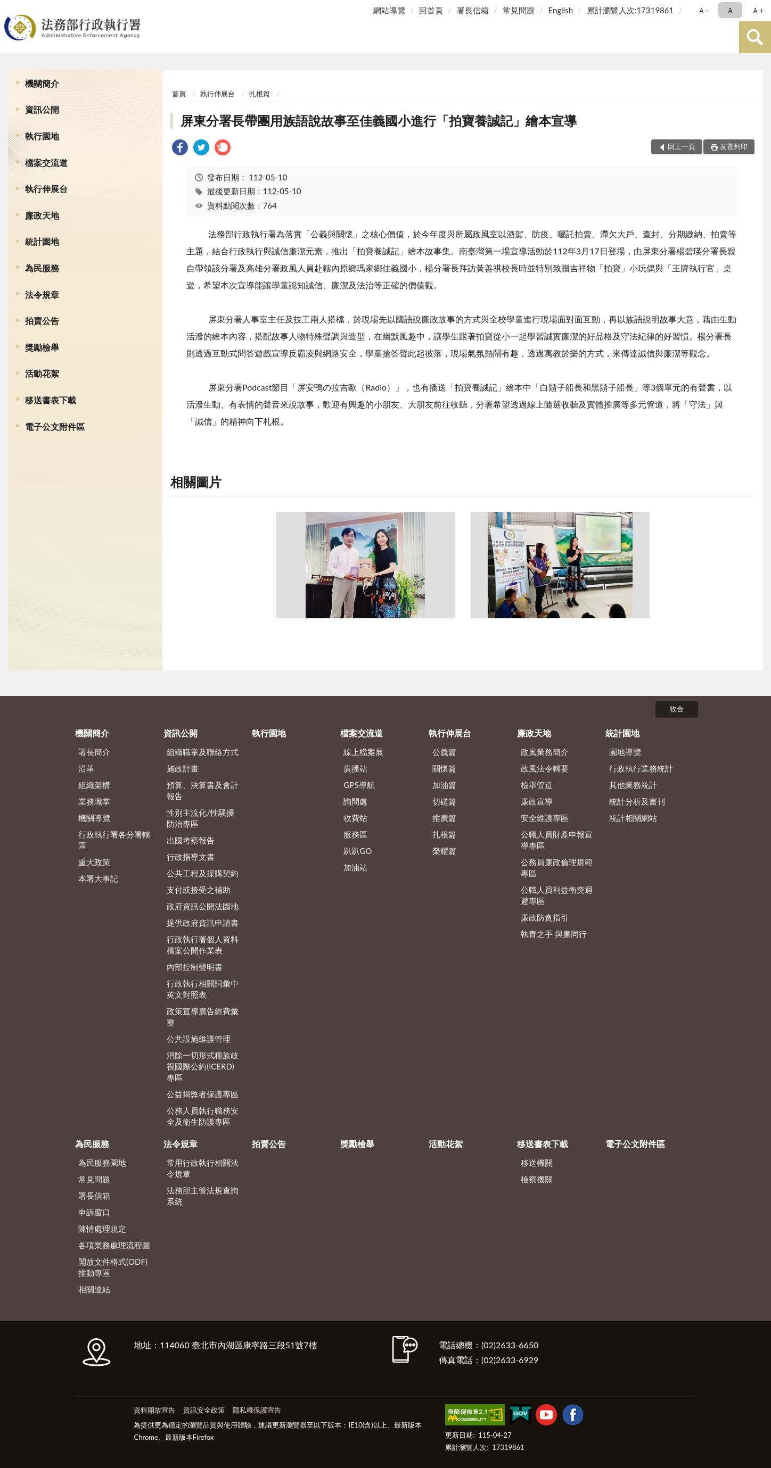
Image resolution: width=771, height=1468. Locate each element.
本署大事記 (98, 878)
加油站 (355, 867)
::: (10, 9)
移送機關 (537, 1162)
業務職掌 (94, 801)
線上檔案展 (363, 752)
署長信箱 (473, 10)
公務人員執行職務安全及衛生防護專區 (203, 1116)
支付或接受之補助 (199, 889)
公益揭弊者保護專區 (203, 1094)
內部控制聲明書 (195, 967)
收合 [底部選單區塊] (677, 708)
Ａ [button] (730, 10)
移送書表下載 (50, 400)
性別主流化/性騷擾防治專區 (200, 818)
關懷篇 (444, 768)
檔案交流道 (46, 162)
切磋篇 (444, 801)
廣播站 (355, 768)
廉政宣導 (537, 801)
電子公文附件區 (55, 426)
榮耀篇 (444, 851)
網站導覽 (389, 10)
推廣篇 (444, 818)
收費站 (355, 818)
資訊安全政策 (204, 1410)
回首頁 (431, 10)
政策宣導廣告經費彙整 (203, 1016)
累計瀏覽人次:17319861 (630, 10)
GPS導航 (358, 785)
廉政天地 (42, 215)
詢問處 (355, 801)
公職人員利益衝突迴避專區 (557, 895)
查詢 (755, 37)
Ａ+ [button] (757, 10)
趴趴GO (357, 851)
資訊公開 (42, 109)
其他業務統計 (633, 785)
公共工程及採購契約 (203, 873)
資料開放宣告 (154, 1410)
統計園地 (42, 241)
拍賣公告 (42, 321)
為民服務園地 (102, 1162)
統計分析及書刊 (637, 801)
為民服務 (42, 268)
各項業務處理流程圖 (114, 1245)
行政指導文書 (191, 856)
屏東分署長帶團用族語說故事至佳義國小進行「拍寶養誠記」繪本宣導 (379, 120)
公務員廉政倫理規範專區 (557, 867)
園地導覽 (625, 752)
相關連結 (94, 1289)
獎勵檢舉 (42, 347)
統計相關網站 (633, 818)
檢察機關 (537, 1179)
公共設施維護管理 (199, 1038)
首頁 (179, 93)
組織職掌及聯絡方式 (203, 752)
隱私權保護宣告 (257, 1410)
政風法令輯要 (545, 768)
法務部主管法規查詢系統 (203, 1195)
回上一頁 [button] (681, 146)
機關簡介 (42, 83)
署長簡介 (94, 752)
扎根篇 (259, 93)
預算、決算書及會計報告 (203, 790)
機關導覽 (94, 818)
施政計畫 (183, 768)
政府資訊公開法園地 (203, 906)
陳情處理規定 (102, 1228)
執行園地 (42, 136)
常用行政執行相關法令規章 (203, 1168)
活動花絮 (42, 373)
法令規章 (42, 294)
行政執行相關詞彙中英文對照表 (203, 988)
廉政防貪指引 (545, 917)
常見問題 (519, 10)
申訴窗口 (94, 1212)
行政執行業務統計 (641, 768)
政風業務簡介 (545, 752)
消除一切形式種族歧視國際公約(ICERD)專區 (203, 1066)
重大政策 (94, 862)
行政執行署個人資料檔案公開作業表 (203, 944)
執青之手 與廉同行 (554, 934)
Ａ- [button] (703, 10)
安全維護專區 (545, 818)
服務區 (355, 834)
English (560, 10)
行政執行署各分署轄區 (114, 840)
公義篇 (444, 752)
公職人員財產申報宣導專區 (557, 840)
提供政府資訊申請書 (203, 922)
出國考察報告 (191, 840)
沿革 (86, 768)
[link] (180, 148)
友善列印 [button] (734, 146)
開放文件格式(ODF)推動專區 (112, 1267)
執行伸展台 (46, 189)
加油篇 (444, 785)
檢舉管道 (537, 785)
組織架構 (94, 785)
